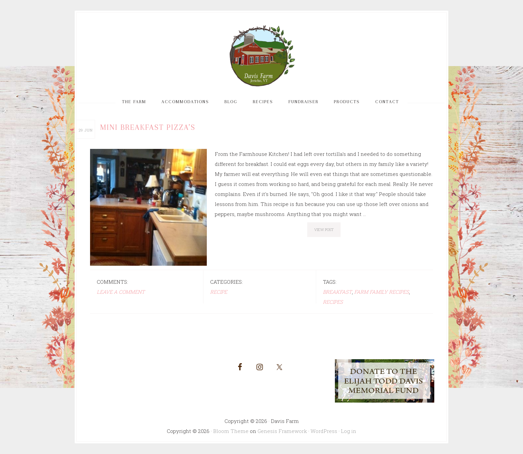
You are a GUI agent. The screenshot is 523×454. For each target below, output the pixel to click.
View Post (324, 229)
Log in (348, 431)
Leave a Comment (121, 291)
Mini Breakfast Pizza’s (147, 127)
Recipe (218, 291)
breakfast (337, 291)
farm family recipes (381, 291)
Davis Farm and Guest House (261, 56)
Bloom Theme (230, 431)
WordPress (324, 431)
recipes (333, 301)
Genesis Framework (282, 431)
